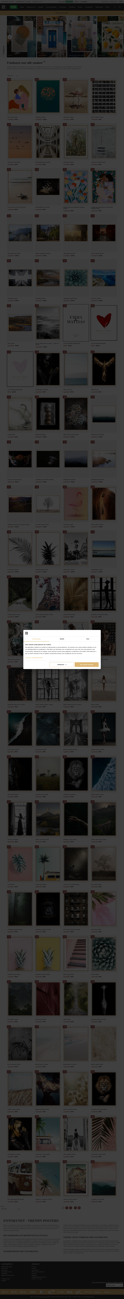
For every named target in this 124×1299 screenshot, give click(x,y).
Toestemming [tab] (36, 639)
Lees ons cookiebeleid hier (34, 657)
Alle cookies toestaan (86, 664)
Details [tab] (62, 639)
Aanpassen (61, 664)
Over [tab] (87, 639)
